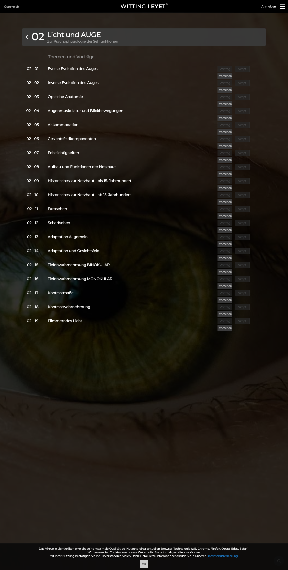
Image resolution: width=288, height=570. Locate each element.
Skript (236, 69)
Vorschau (255, 69)
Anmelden (268, 6)
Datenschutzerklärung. (222, 556)
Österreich (11, 7)
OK (144, 564)
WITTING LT (143, 6)
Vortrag (217, 69)
